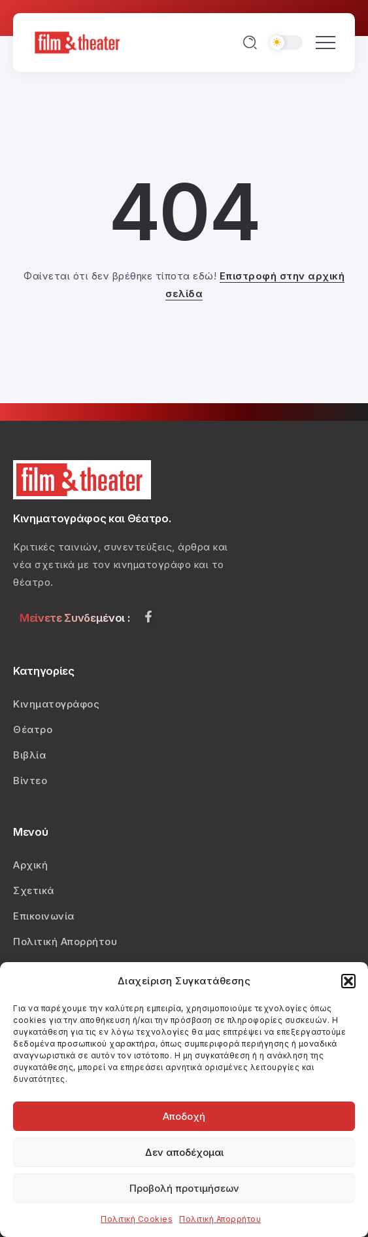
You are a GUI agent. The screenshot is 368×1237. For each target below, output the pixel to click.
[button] (348, 981)
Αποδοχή (184, 1116)
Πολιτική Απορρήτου (220, 1219)
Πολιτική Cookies (137, 1219)
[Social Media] (148, 616)
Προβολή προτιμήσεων (184, 1188)
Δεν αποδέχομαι (184, 1152)
